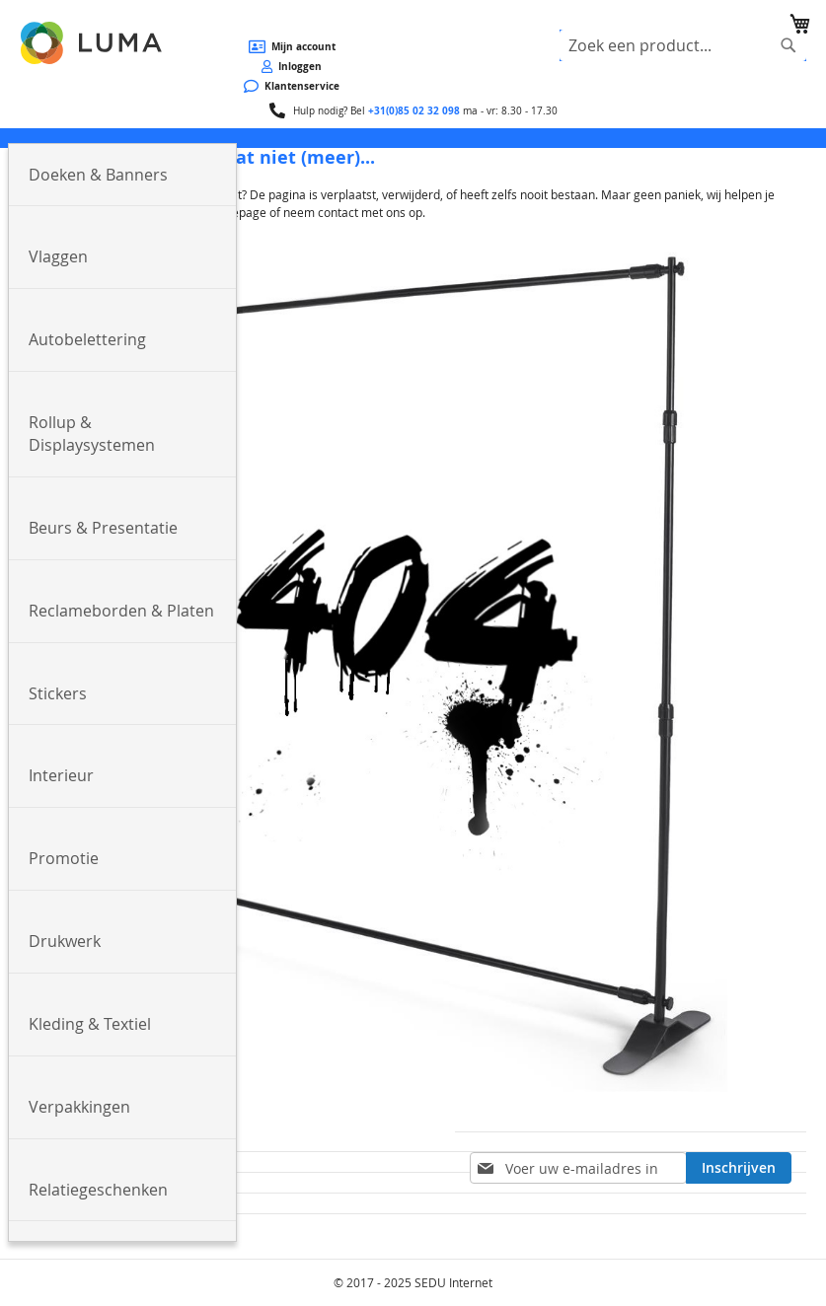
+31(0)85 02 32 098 (414, 110)
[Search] (788, 45)
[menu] (413, 138)
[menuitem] (122, 175)
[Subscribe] (738, 1168)
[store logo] (93, 43)
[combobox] (683, 45)
